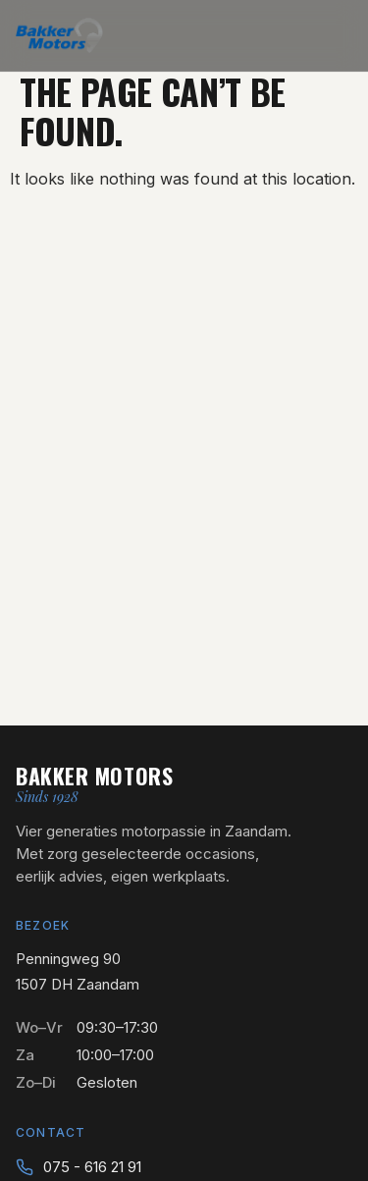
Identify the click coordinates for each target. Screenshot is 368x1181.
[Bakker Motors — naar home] (59, 35)
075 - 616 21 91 (92, 1166)
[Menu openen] (338, 35)
